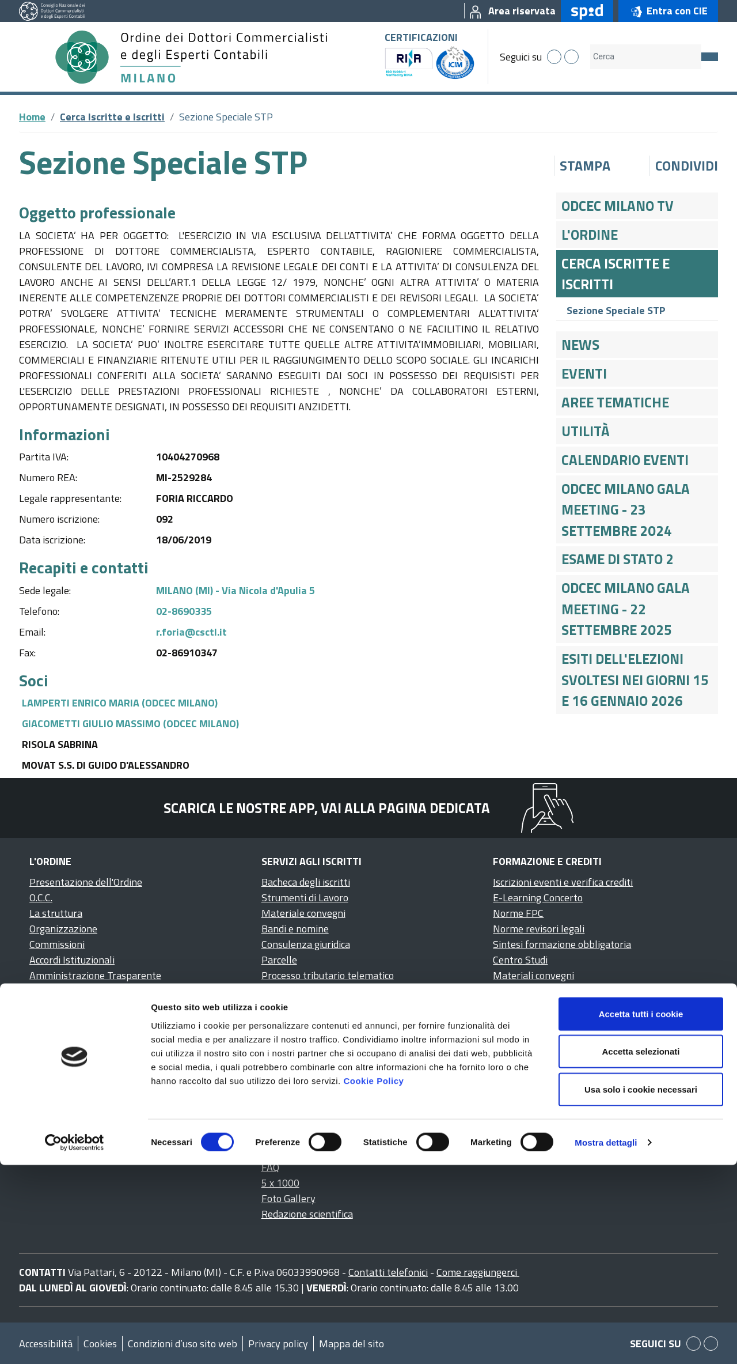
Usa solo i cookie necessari (640, 1288)
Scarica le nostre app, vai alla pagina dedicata (327, 808)
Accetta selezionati (640, 1251)
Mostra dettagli (606, 1341)
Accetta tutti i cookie (641, 1213)
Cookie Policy (373, 1279)
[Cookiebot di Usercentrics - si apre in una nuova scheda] (74, 1341)
